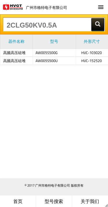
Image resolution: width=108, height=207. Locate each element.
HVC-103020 (91, 52)
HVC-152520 (91, 61)
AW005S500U (47, 61)
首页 (17, 201)
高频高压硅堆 (14, 52)
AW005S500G (47, 52)
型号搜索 (54, 201)
